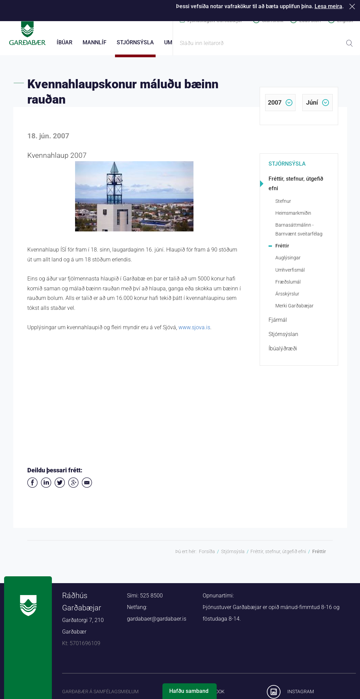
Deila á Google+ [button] (73, 486)
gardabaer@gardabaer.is (156, 622)
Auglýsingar (288, 261)
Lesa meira (328, 6)
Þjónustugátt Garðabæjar (214, 20)
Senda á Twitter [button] (60, 486)
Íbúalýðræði (283, 352)
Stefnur (283, 205)
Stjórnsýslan (283, 338)
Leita (349, 43)
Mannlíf (94, 42)
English (345, 20)
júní (312, 106)
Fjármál (278, 323)
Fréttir (282, 249)
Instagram (300, 695)
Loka (353, 6)
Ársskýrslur (287, 297)
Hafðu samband (188, 691)
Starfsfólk (272, 20)
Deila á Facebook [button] (32, 486)
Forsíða (207, 555)
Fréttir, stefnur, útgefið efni (296, 187)
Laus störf (310, 20)
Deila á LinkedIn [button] (46, 486)
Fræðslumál (288, 285)
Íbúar (64, 42)
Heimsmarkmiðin (293, 216)
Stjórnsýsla (287, 167)
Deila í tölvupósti (87, 486)
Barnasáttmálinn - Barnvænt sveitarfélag (298, 233)
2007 (275, 106)
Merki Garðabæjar (294, 309)
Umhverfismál (290, 273)
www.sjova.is (194, 331)
